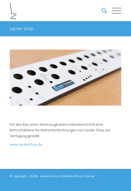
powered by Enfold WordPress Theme (67, 176)
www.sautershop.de (26, 144)
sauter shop (21, 28)
